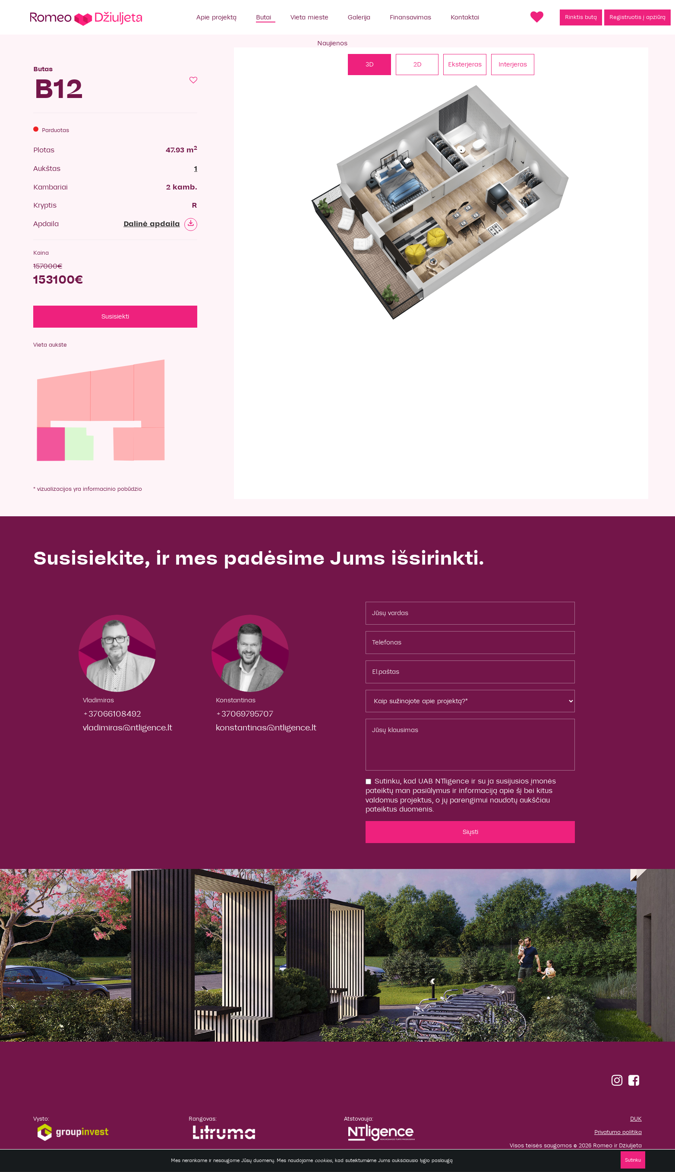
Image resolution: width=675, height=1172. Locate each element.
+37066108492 (112, 714)
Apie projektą (216, 17)
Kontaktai (465, 17)
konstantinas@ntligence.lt (266, 727)
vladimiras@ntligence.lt (127, 727)
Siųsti (470, 831)
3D (369, 64)
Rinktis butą (581, 17)
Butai (263, 17)
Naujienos (332, 43)
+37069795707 (244, 714)
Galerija (359, 17)
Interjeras (513, 64)
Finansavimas (410, 17)
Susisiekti (115, 316)
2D (417, 64)
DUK (636, 1119)
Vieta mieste (309, 17)
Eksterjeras (465, 64)
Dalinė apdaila (160, 224)
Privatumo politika (618, 1132)
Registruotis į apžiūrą (637, 17)
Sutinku (632, 1160)
